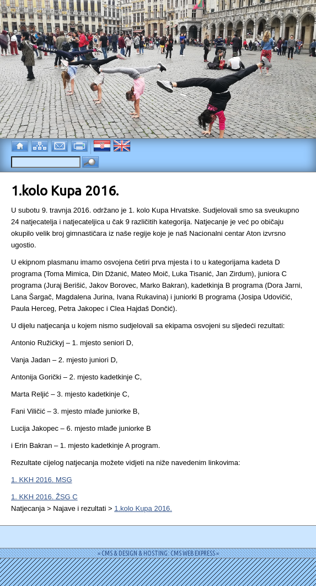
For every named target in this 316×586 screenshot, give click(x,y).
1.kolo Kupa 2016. (143, 508)
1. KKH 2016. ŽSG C (44, 497)
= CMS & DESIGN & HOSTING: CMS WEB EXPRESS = (158, 553)
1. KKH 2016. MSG (41, 480)
